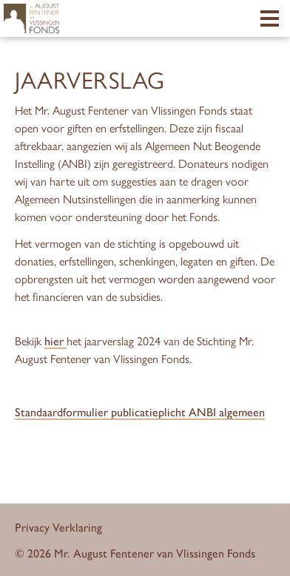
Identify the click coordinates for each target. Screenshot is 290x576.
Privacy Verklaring (58, 526)
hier (55, 340)
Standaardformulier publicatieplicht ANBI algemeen (140, 411)
